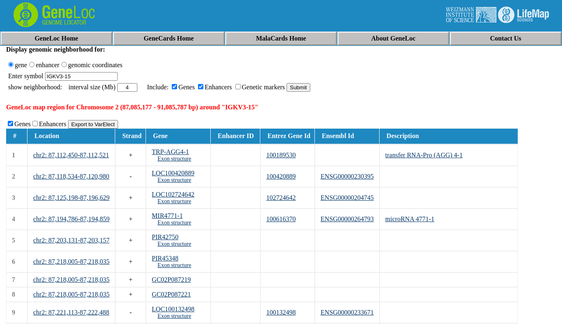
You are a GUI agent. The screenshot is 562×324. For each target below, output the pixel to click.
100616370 (281, 218)
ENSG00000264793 (347, 218)
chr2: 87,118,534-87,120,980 (71, 176)
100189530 (281, 155)
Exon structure (174, 159)
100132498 (281, 312)
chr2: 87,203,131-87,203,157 (71, 240)
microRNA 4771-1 (410, 218)
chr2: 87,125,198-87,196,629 (71, 197)
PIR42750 (165, 236)
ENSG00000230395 (347, 176)
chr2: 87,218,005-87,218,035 (71, 261)
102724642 (281, 197)
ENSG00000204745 (347, 197)
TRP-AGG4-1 (170, 151)
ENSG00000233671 (347, 312)
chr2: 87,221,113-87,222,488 (71, 312)
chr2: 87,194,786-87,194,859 (71, 218)
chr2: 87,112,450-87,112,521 (71, 155)
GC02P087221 (171, 294)
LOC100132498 (173, 309)
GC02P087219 (171, 279)
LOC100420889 (173, 173)
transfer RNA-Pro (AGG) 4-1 (424, 155)
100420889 (281, 176)
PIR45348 (165, 258)
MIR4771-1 (167, 215)
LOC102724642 (173, 194)
